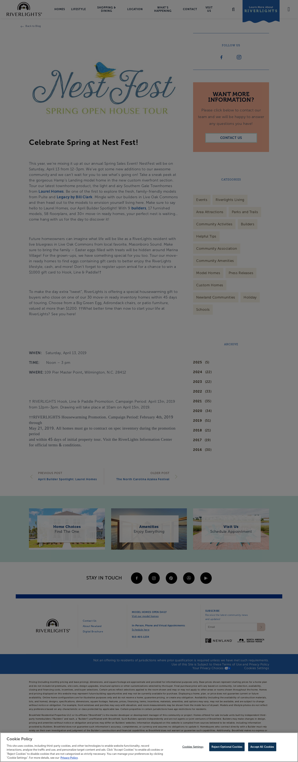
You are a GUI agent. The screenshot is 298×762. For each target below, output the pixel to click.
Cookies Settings (192, 747)
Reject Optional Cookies (226, 747)
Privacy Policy (69, 759)
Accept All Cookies (262, 747)
